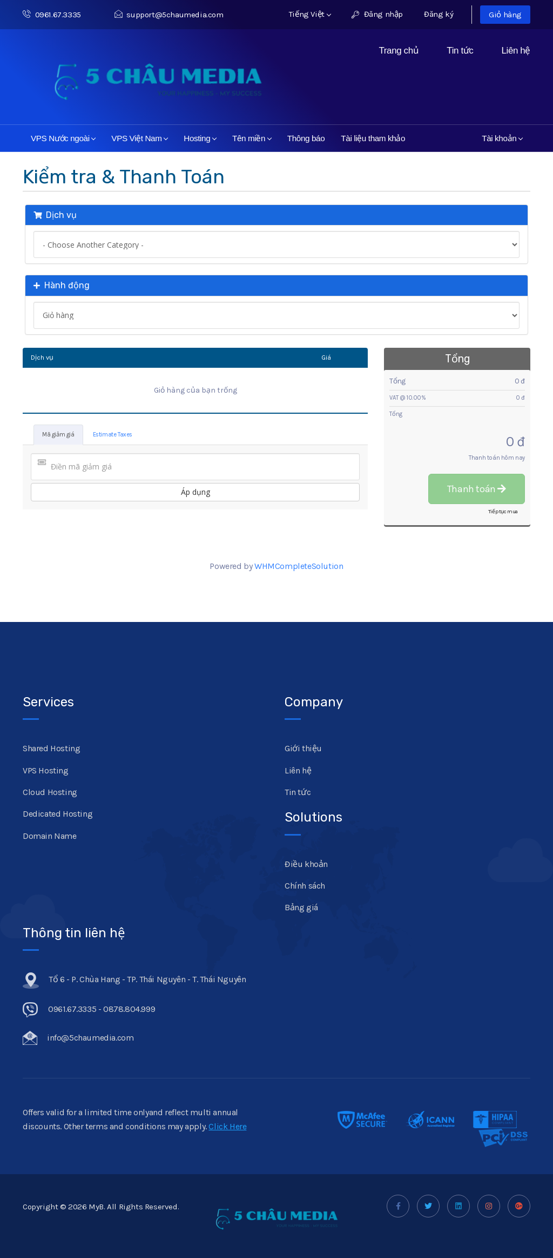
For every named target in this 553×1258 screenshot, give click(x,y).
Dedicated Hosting (57, 814)
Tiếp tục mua (503, 511)
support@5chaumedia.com (169, 14)
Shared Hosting (51, 748)
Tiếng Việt (310, 14)
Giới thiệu (303, 748)
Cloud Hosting (50, 792)
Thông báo (306, 138)
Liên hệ (515, 50)
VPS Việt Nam (139, 138)
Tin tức (460, 50)
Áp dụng (195, 492)
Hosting (200, 138)
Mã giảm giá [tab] (58, 434)
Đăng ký (438, 14)
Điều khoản (306, 864)
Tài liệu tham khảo (373, 138)
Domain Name (50, 836)
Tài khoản (502, 138)
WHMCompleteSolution (298, 566)
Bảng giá (301, 907)
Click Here (227, 1126)
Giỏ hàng (505, 14)
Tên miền (252, 138)
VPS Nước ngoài (63, 138)
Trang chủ (399, 50)
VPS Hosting (46, 770)
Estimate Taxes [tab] (112, 434)
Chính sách (305, 885)
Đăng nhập (377, 14)
